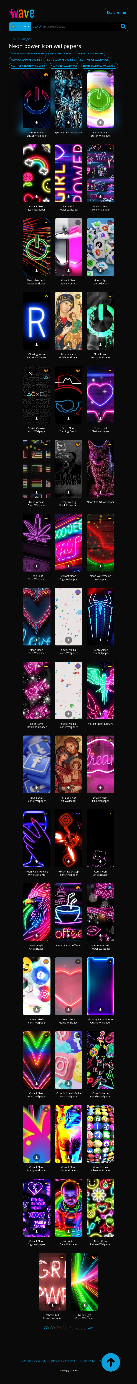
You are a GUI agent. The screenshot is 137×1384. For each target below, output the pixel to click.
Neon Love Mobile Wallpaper (37, 725)
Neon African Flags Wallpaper (36, 503)
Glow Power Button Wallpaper (100, 355)
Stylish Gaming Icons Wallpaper (36, 429)
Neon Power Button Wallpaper (37, 134)
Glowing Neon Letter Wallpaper (36, 355)
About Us (40, 1360)
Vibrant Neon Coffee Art (68, 945)
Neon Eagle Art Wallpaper (36, 947)
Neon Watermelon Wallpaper (100, 577)
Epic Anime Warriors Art (68, 132)
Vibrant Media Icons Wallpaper (36, 1021)
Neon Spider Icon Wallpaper (100, 651)
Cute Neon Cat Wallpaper (100, 873)
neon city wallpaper (90, 53)
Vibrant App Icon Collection (100, 282)
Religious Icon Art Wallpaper (68, 799)
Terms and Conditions (62, 1360)
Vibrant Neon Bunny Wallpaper (36, 1168)
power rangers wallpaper (28, 53)
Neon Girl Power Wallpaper (68, 208)
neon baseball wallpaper (99, 65)
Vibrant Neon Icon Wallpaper (36, 208)
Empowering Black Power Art (68, 503)
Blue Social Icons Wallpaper (36, 799)
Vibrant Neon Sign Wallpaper (68, 577)
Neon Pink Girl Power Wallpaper (100, 947)
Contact (26, 1360)
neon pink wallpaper (64, 65)
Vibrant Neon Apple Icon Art (68, 282)
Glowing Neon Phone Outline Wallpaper (100, 1021)
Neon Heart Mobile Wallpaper (68, 1021)
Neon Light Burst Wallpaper (84, 1316)
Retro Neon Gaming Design (68, 429)
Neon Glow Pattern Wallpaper (100, 1242)
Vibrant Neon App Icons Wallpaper (68, 873)
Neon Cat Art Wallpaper (100, 502)
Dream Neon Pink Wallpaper (100, 799)
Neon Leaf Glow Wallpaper (37, 577)
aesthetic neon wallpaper (28, 65)
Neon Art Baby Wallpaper (69, 1242)
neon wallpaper (60, 53)
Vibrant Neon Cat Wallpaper (68, 1168)
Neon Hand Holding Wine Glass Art (36, 873)
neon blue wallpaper (59, 59)
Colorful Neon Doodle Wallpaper (100, 1095)
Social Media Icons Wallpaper (68, 651)
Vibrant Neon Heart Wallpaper (36, 1095)
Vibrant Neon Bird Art (100, 723)
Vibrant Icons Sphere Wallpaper (100, 1168)
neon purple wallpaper (93, 59)
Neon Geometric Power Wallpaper (36, 282)
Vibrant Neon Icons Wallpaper (100, 208)
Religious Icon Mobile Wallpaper (68, 355)
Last (90, 1328)
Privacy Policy (87, 1360)
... (83, 1328)
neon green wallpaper (25, 59)
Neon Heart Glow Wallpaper (37, 651)
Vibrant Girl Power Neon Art (52, 1316)
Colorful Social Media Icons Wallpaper (68, 1095)
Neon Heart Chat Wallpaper (100, 429)
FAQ (101, 1360)
